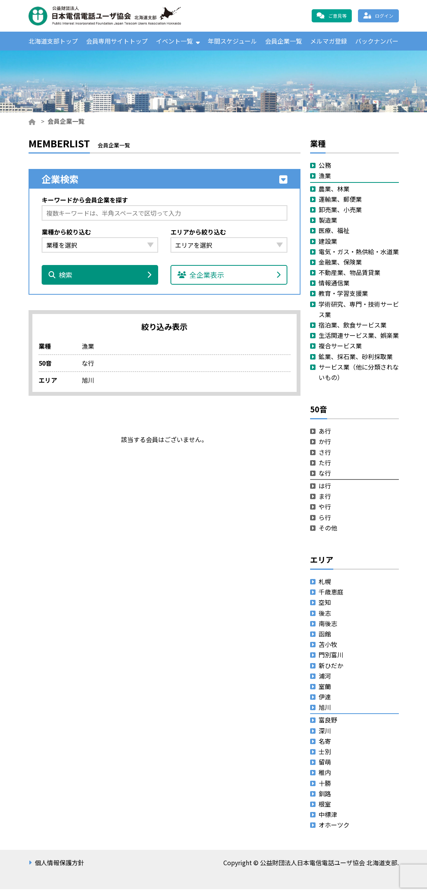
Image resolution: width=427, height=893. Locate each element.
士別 (325, 755)
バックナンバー (376, 42)
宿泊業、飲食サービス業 (352, 328)
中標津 (328, 818)
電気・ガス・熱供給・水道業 (359, 255)
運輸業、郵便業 (340, 203)
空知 (325, 606)
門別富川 (331, 658)
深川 (325, 734)
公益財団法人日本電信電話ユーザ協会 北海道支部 (111, 15)
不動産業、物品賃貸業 (349, 276)
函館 (325, 637)
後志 (325, 616)
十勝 (325, 787)
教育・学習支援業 (343, 297)
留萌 (325, 765)
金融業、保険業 (340, 265)
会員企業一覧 (283, 42)
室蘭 (325, 690)
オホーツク (334, 829)
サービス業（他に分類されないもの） (359, 376)
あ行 (325, 434)
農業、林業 (334, 192)
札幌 (325, 585)
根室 (325, 807)
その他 (328, 531)
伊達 (325, 700)
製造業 (328, 223)
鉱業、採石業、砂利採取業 (356, 360)
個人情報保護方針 (59, 866)
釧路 (325, 797)
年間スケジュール (232, 42)
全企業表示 (228, 279)
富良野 (328, 724)
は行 (325, 489)
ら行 (325, 521)
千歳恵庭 (331, 595)
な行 (325, 476)
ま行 (325, 500)
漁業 (325, 179)
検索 (100, 279)
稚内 (325, 776)
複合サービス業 (340, 349)
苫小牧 (328, 648)
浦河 (325, 679)
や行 (325, 510)
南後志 (328, 627)
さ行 (325, 456)
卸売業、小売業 (340, 213)
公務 (325, 169)
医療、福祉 (334, 234)
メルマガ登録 (328, 42)
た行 (325, 466)
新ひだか (331, 669)
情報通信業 (334, 286)
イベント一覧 (174, 42)
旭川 (325, 711)
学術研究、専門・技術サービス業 (359, 313)
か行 (325, 445)
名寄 (325, 745)
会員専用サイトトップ (117, 42)
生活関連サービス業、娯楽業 (359, 339)
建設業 (328, 245)
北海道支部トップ (53, 42)
